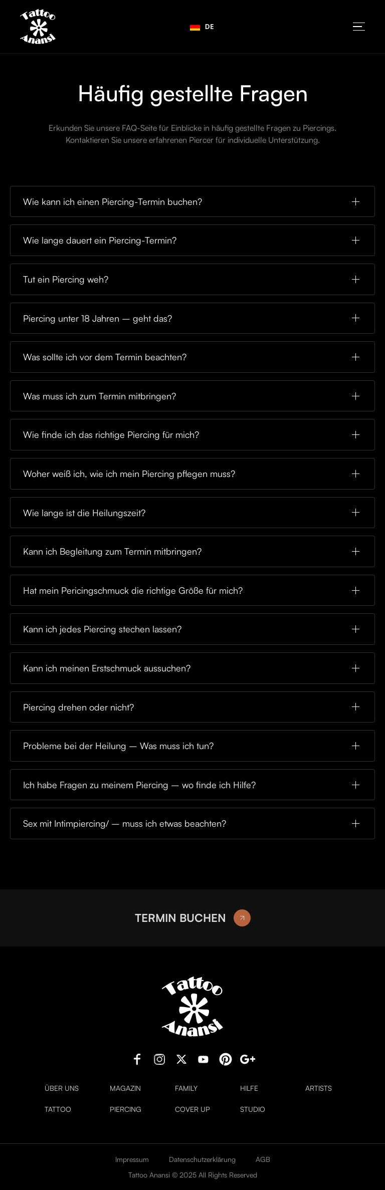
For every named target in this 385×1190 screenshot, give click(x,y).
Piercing (125, 1109)
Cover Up (192, 1109)
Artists (318, 1088)
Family (186, 1088)
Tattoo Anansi (149, 1174)
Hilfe (249, 1088)
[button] (359, 27)
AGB (263, 1159)
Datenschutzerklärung (202, 1159)
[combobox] (202, 27)
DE (202, 26)
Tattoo (58, 1109)
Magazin (125, 1088)
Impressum (132, 1159)
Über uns (62, 1088)
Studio (252, 1109)
